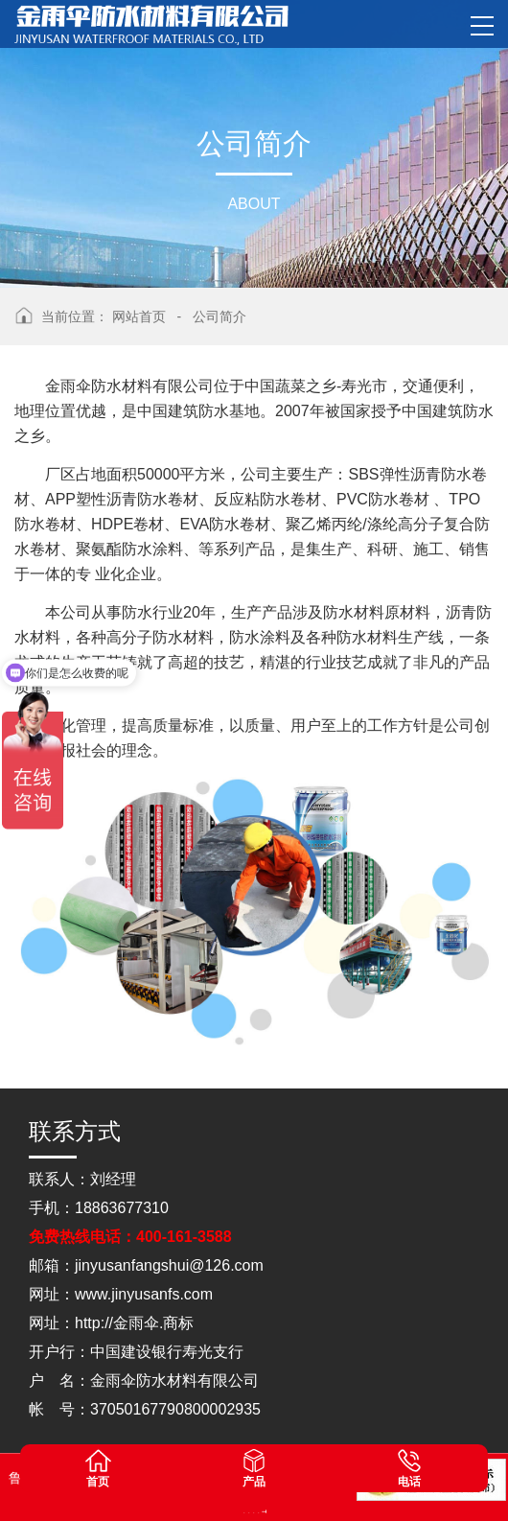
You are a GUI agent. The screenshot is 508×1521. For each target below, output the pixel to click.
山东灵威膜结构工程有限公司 (259, 1511)
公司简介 (219, 316)
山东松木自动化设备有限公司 (249, 1511)
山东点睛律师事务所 (244, 1511)
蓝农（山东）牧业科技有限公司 (264, 1511)
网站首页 (139, 316)
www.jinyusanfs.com (144, 1294)
